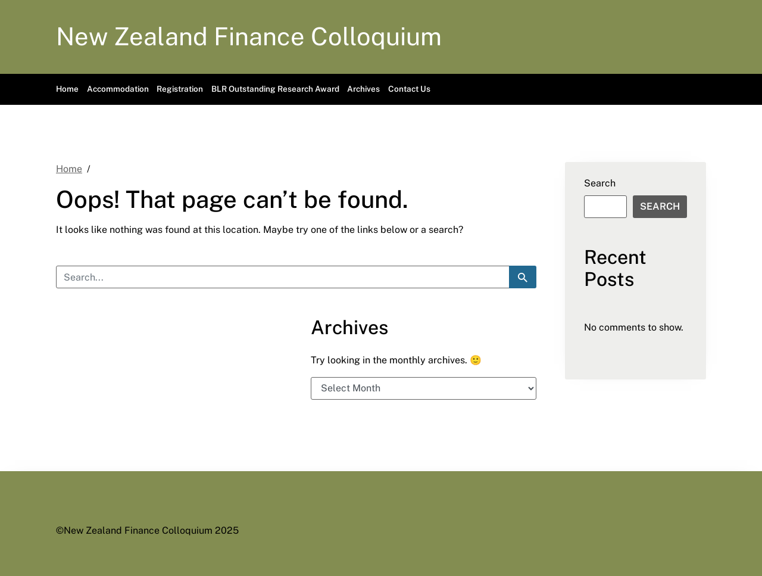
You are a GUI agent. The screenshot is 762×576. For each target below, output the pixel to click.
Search (600, 183)
